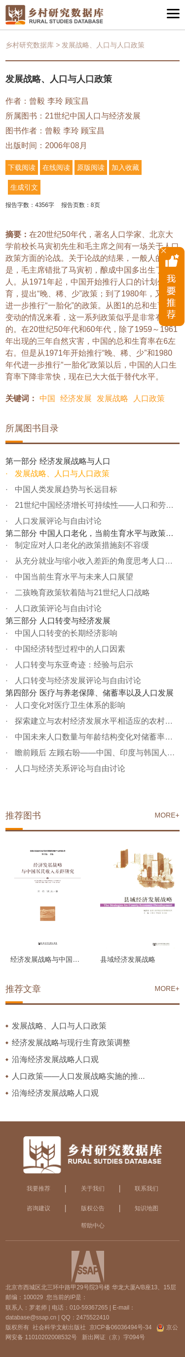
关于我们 (93, 1188)
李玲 (55, 101)
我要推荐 (38, 1188)
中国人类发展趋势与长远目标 (65, 489)
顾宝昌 (77, 101)
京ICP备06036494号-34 (120, 1327)
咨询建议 (38, 1208)
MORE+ (167, 815)
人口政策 (149, 398)
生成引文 (24, 187)
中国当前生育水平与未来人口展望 (73, 577)
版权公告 (93, 1208)
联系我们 (146, 1188)
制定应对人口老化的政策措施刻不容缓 (81, 545)
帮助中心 (93, 1225)
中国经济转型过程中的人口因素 (69, 649)
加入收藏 (125, 167)
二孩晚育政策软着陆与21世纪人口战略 (81, 592)
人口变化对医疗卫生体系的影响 (69, 705)
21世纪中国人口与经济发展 (93, 116)
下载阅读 (22, 167)
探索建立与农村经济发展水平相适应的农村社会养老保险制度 (96, 721)
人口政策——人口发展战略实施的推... (78, 1076)
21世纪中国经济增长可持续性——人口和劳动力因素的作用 (96, 505)
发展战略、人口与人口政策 (61, 473)
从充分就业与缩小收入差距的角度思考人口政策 (96, 561)
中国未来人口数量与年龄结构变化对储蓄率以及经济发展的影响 (96, 737)
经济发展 (76, 398)
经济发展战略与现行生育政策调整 (71, 1042)
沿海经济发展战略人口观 (55, 1059)
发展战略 (112, 398)
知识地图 (146, 1208)
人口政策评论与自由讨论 (57, 608)
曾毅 (37, 101)
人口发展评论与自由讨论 (57, 521)
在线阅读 (56, 167)
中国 (47, 398)
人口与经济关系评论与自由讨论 (69, 768)
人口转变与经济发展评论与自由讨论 (77, 680)
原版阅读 (91, 167)
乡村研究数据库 (29, 45)
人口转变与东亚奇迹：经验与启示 (73, 664)
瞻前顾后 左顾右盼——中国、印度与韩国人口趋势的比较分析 (96, 752)
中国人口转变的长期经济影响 (65, 633)
